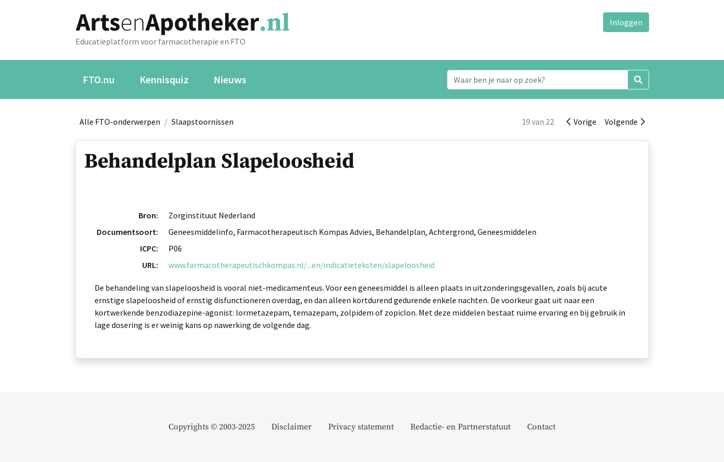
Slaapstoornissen (203, 121)
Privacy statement (361, 427)
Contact (541, 427)
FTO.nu (99, 79)
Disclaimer (291, 427)
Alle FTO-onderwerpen (120, 121)
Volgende (625, 121)
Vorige (581, 121)
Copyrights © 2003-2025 (211, 427)
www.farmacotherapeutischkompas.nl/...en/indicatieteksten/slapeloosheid (301, 265)
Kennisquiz (164, 79)
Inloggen (626, 22)
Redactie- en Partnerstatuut (460, 427)
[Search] (537, 80)
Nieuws (230, 79)
